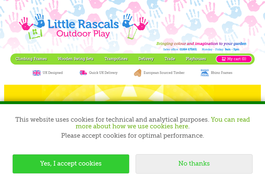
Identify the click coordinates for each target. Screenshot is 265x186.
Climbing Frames (31, 59)
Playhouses (196, 59)
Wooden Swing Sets (75, 59)
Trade (170, 59)
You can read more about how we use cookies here (163, 123)
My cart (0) (236, 59)
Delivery (145, 59)
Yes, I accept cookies (71, 163)
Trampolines (116, 59)
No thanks (194, 163)
